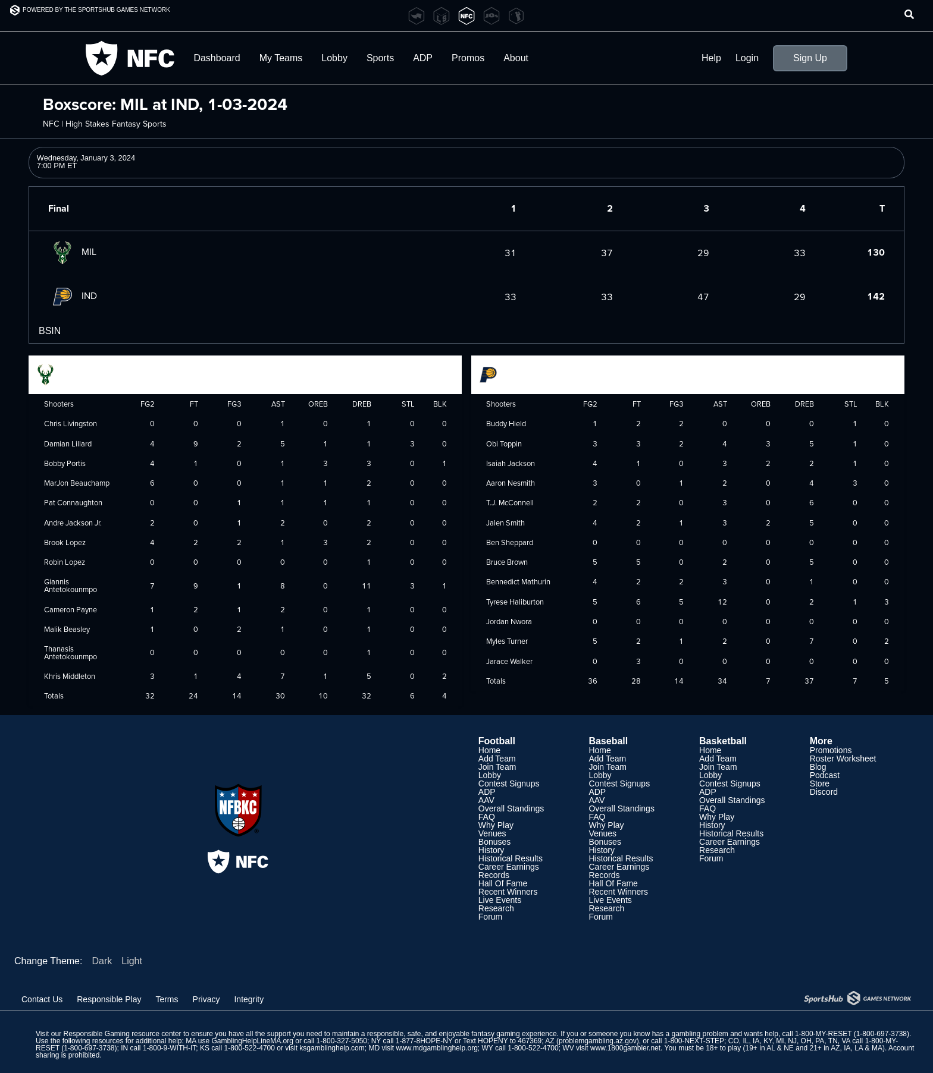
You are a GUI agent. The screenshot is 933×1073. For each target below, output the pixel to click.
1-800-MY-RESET (823, 1034)
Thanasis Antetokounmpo (70, 652)
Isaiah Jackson (510, 463)
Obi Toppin (504, 443)
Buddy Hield (506, 423)
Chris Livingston (70, 423)
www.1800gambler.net (625, 1048)
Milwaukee (67, 373)
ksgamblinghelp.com (331, 1048)
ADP (423, 58)
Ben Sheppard (509, 542)
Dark (102, 961)
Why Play (496, 825)
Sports (380, 58)
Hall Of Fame (502, 883)
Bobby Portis (65, 463)
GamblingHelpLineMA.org (252, 1041)
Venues (492, 833)
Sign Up (810, 58)
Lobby (334, 58)
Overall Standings (511, 808)
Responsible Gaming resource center (122, 1034)
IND (72, 295)
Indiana (504, 373)
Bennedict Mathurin (518, 581)
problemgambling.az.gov (598, 1041)
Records (493, 875)
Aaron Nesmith (510, 482)
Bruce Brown (507, 561)
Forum (490, 916)
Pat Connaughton (73, 502)
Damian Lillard (68, 443)
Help (711, 58)
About (515, 58)
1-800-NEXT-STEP (694, 1041)
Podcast (825, 775)
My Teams (281, 58)
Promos (468, 58)
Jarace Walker (509, 661)
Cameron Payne (70, 609)
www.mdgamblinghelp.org (436, 1048)
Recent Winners (508, 891)
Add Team (497, 758)
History (491, 850)
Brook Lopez (65, 542)
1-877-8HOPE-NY (424, 1041)
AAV (486, 800)
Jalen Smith (505, 522)
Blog (818, 767)
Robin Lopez (64, 561)
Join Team (497, 767)
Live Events (499, 900)
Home (489, 750)
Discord (824, 792)
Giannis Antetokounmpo (70, 585)
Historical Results (510, 858)
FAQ (486, 817)
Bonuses (494, 842)
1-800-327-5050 (342, 1041)
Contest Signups (509, 783)
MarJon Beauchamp (76, 482)
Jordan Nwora (509, 621)
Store (819, 783)
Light (131, 961)
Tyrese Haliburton (515, 601)
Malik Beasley (67, 629)
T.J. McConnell (510, 502)
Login (747, 58)
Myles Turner (507, 640)
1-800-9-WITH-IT (169, 1048)
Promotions (831, 750)
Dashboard (216, 58)
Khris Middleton (69, 676)
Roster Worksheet (843, 758)
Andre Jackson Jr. (73, 522)
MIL (72, 251)
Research (496, 908)
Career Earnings (508, 866)
